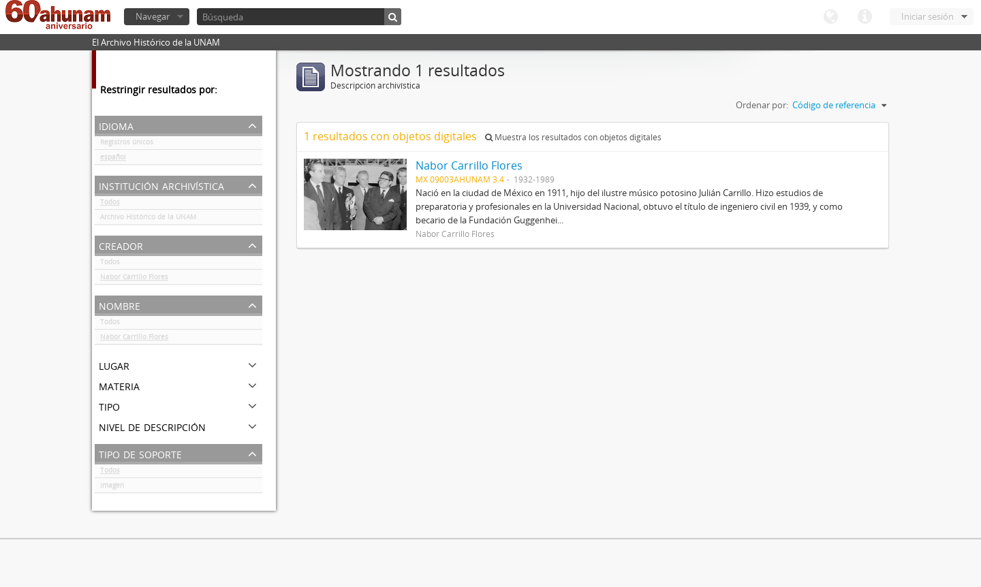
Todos (110, 204)
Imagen (112, 487)
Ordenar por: (762, 105)
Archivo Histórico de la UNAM (148, 219)
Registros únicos (126, 144)
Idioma (830, 17)
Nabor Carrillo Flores (134, 279)
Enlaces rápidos (864, 17)
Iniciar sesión (927, 16)
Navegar (153, 16)
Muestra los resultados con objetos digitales (573, 137)
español (113, 159)
